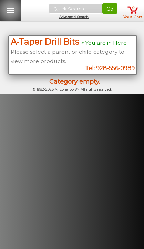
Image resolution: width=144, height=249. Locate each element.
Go (109, 9)
